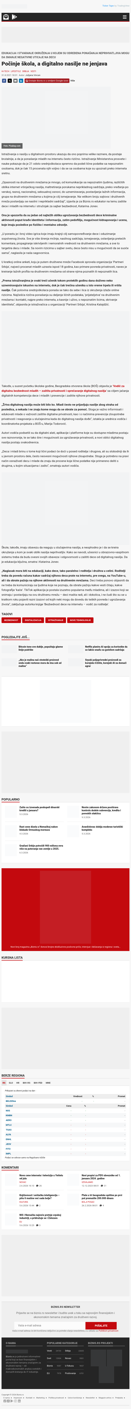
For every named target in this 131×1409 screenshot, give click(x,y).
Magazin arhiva (105, 1398)
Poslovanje (70, 1373)
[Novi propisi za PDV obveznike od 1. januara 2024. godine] (73, 1179)
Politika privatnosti (56, 1398)
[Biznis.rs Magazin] (65, 907)
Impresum (18, 1398)
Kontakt (29, 1398)
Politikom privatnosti (108, 1330)
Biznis (50, 1366)
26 (39, 1185)
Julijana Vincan (32, 75)
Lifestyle (16, 71)
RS (4, 1083)
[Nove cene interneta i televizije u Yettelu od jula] (11, 1179)
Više (72, 80)
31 (103, 1185)
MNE (48, 1083)
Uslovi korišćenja (75, 1398)
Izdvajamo (87, 1182)
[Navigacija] (124, 17)
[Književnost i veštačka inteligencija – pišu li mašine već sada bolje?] (11, 1199)
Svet (49, 1358)
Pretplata (119, 1398)
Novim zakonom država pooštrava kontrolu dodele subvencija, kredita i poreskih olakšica (101, 810)
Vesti (33, 71)
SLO (11, 1083)
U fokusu (69, 1366)
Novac (22, 1182)
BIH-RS (26, 1083)
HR (17, 1083)
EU (20, 1222)
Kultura (23, 1202)
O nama (6, 1398)
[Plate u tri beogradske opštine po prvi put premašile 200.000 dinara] (73, 1199)
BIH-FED (38, 1083)
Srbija (25, 71)
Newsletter (90, 1398)
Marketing (40, 1398)
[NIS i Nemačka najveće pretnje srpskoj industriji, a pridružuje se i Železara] (11, 1219)
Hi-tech (5, 71)
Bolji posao (88, 1202)
